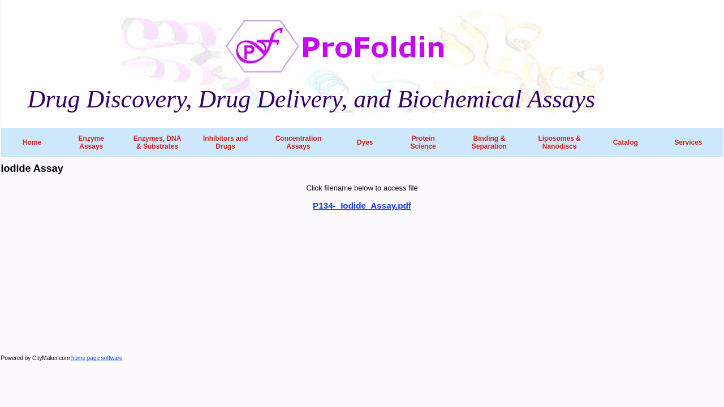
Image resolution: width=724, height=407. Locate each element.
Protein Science (423, 142)
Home (32, 142)
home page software (97, 358)
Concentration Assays (298, 142)
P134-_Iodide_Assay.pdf (362, 205)
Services (688, 142)
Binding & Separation (489, 142)
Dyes (365, 142)
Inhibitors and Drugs (225, 142)
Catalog (625, 142)
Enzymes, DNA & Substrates (157, 142)
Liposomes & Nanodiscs (559, 142)
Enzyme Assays (91, 142)
